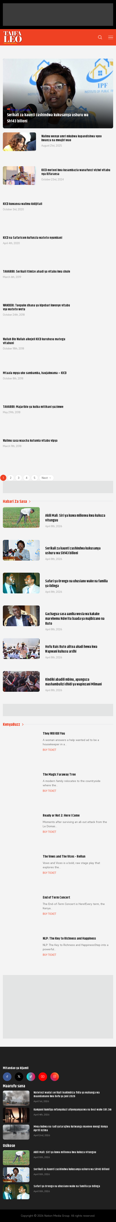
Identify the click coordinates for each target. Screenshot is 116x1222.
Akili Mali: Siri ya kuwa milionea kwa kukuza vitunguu (65, 1152)
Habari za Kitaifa (20, 110)
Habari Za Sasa (16, 501)
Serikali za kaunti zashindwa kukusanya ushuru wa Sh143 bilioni (71, 1169)
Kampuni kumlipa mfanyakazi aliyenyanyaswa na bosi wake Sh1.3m (72, 1109)
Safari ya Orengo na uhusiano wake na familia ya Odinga (67, 1186)
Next (46, 478)
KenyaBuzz (13, 724)
